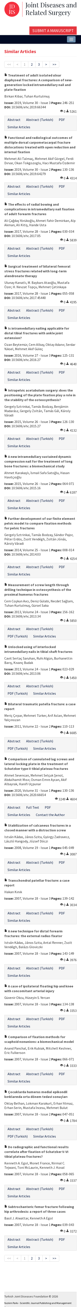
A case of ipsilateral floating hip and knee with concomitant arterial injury (38, 988)
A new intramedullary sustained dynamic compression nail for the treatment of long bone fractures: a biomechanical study (38, 461)
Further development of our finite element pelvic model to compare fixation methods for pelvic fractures (39, 523)
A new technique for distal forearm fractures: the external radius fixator (33, 933)
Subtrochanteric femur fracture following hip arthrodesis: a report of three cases (39, 1209)
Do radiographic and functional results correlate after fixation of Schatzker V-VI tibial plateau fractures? (36, 1152)
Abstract (14, 119)
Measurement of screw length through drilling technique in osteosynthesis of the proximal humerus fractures (37, 590)
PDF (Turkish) (18, 636)
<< (9, 64)
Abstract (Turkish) (39, 119)
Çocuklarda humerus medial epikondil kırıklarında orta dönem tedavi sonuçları (35, 1094)
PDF (62, 119)
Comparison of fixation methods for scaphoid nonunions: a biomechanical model (39, 1039)
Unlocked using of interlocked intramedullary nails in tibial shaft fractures (38, 649)
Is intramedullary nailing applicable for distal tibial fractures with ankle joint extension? (36, 333)
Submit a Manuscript (53, 30)
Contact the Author (50, 815)
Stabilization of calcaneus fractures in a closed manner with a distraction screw (37, 827)
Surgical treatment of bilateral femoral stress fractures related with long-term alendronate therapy (37, 271)
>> (54, 64)
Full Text (32, 807)
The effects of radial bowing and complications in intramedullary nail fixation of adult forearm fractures (39, 209)
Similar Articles (19, 127)
